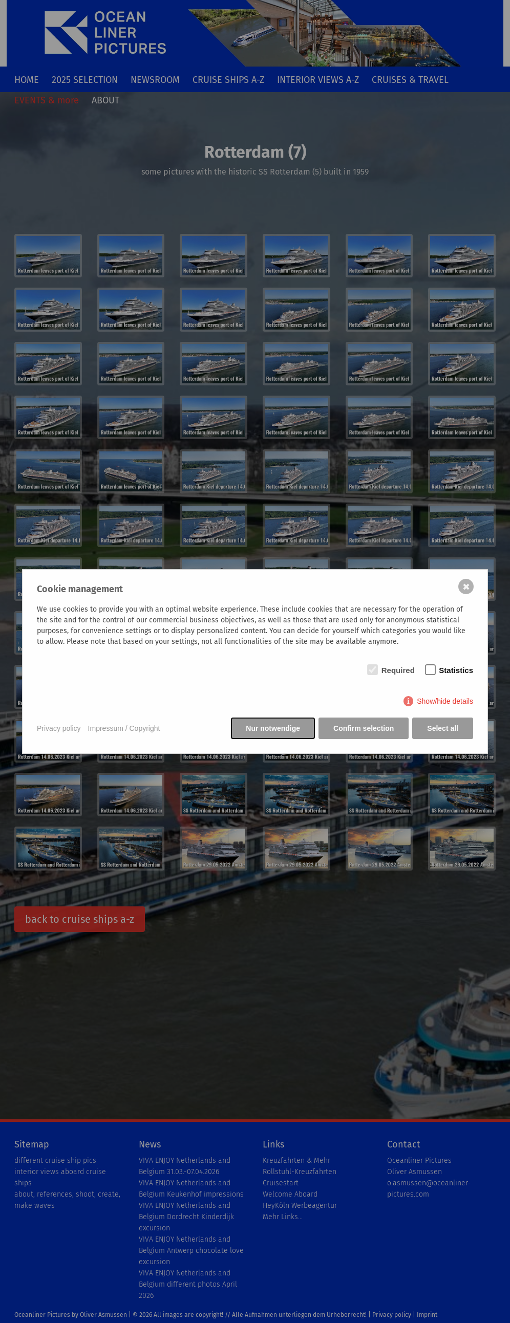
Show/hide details (445, 701)
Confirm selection (363, 728)
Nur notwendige (273, 728)
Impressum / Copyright (124, 728)
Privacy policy (59, 728)
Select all (442, 728)
